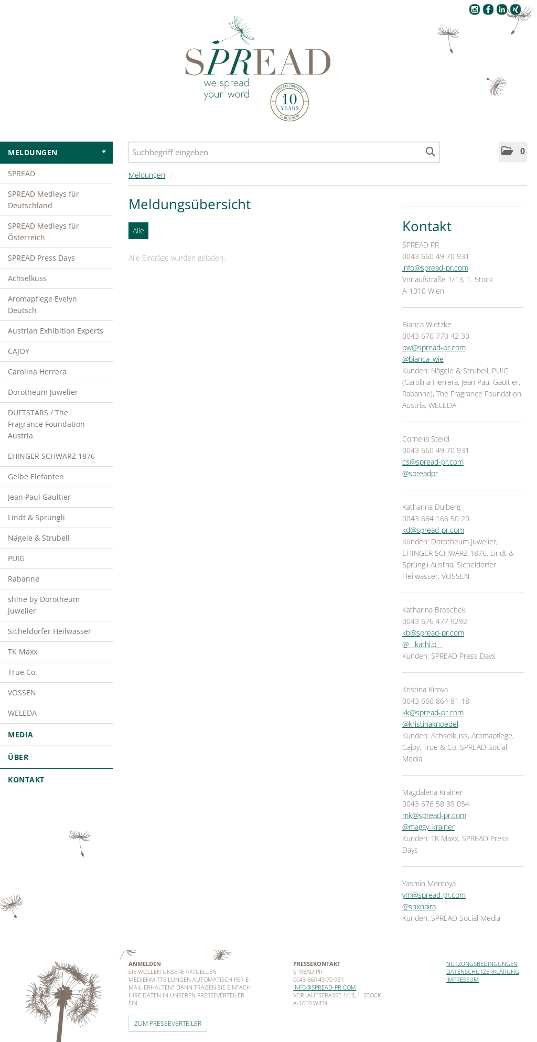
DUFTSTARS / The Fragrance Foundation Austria (46, 424)
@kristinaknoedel (430, 724)
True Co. (22, 672)
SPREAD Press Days (41, 258)
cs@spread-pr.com (433, 462)
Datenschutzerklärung (482, 971)
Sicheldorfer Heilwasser (49, 631)
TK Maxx (22, 652)
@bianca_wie (423, 359)
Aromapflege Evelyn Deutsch (42, 304)
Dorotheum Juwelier (43, 392)
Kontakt (26, 780)
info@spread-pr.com (435, 268)
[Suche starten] (431, 152)
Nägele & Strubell (39, 538)
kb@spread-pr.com (433, 633)
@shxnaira (419, 906)
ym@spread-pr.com (434, 895)
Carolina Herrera (37, 372)
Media (56, 734)
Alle (138, 230)
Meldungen (57, 152)
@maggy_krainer (428, 827)
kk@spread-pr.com (433, 712)
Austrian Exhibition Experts (55, 331)
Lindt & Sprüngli (36, 517)
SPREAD (21, 173)
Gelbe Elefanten (36, 476)
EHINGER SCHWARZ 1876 (51, 456)
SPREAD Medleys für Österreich (43, 231)
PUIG (16, 558)
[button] (513, 152)
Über (56, 757)
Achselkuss (27, 278)
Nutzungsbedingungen (482, 964)
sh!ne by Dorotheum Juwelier (44, 605)
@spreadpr (420, 473)
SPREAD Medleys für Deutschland (43, 199)
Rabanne (23, 579)
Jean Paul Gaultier (39, 497)
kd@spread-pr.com (433, 530)
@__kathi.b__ (422, 644)
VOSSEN (22, 692)
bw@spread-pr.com (434, 347)
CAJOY (18, 351)
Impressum (462, 979)
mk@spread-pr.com (434, 815)
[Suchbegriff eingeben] (284, 152)
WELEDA (22, 713)
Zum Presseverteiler (167, 1023)
